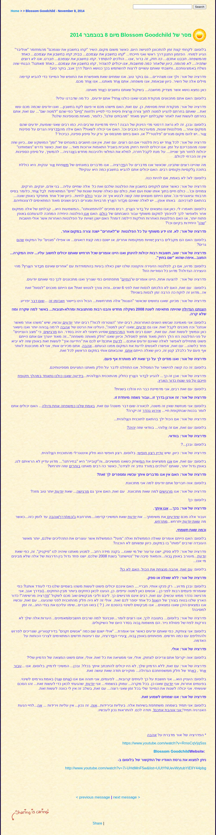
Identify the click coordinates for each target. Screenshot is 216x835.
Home (15, 11)
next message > (126, 797)
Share (97, 823)
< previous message (93, 797)
